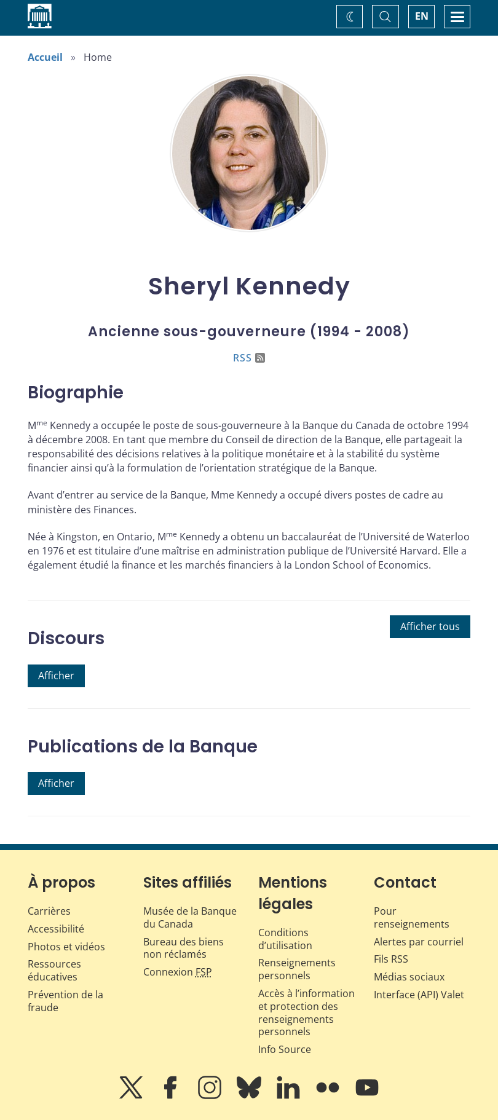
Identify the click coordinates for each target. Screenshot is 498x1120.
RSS (249, 358)
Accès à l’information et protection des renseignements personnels (306, 1012)
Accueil (45, 57)
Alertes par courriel (419, 941)
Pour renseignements (411, 917)
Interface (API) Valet (419, 994)
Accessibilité (56, 929)
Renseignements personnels (297, 969)
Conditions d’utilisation (285, 939)
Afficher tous (430, 626)
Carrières (49, 911)
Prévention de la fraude (65, 1001)
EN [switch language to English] (422, 16)
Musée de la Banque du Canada (190, 917)
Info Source (284, 1049)
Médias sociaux (409, 977)
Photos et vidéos (66, 946)
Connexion (177, 972)
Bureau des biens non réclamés (183, 948)
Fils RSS (391, 959)
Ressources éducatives (54, 970)
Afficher (56, 675)
